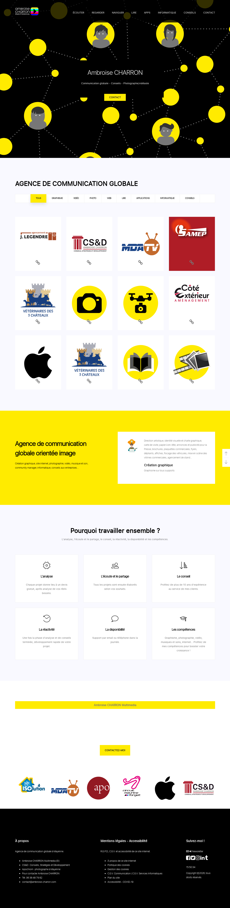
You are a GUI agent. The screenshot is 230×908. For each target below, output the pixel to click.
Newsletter (197, 851)
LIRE (124, 198)
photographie (186, 637)
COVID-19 (128, 882)
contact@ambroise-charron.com (39, 882)
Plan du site (114, 878)
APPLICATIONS (143, 198)
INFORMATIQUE (167, 12)
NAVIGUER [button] (118, 12)
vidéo (198, 637)
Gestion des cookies (118, 869)
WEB (109, 198)
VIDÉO (76, 198)
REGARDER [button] (98, 12)
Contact (115, 97)
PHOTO (93, 198)
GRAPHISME (57, 198)
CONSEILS (189, 198)
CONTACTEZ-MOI (115, 750)
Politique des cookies (119, 865)
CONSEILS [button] (190, 12)
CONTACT (209, 12)
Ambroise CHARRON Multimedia (115, 705)
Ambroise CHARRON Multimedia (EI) (40, 861)
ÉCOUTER (78, 12)
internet (186, 642)
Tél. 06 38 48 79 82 (32, 878)
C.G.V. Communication (119, 873)
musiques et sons (171, 642)
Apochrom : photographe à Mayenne (41, 869)
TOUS (38, 198)
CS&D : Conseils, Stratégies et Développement (46, 865)
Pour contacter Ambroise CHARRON (40, 873)
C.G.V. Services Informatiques (147, 873)
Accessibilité (114, 882)
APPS (147, 12)
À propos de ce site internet (122, 861)
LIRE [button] (133, 12)
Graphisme (171, 637)
